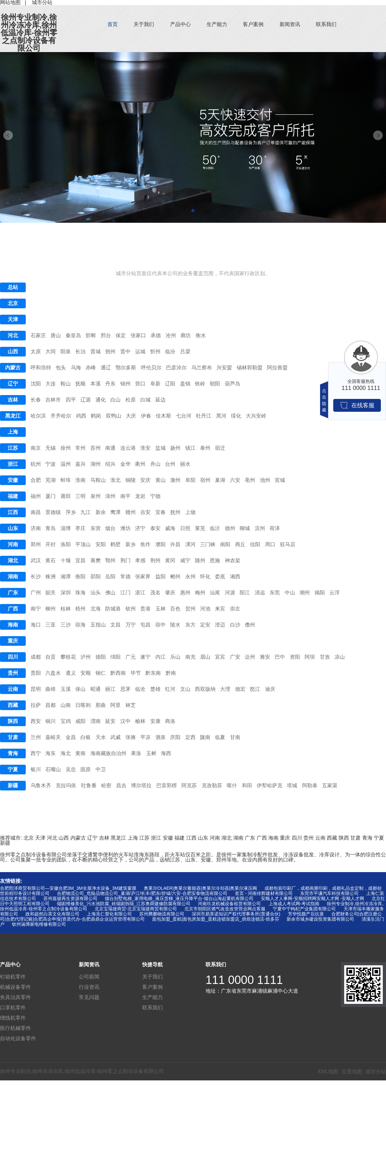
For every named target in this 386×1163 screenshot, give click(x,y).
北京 (13, 303)
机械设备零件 (15, 987)
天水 (101, 737)
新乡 (130, 544)
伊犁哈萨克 (269, 785)
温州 (65, 464)
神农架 (232, 560)
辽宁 (13, 383)
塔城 (292, 785)
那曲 (101, 705)
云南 (13, 689)
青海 (13, 753)
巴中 (280, 657)
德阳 (101, 657)
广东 (13, 592)
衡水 (201, 335)
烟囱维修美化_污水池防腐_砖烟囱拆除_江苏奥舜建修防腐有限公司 (123, 903)
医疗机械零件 (15, 1028)
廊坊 (185, 335)
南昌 (36, 512)
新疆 (13, 785)
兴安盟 (224, 367)
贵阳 (36, 673)
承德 (156, 335)
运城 (140, 351)
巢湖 (220, 480)
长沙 (36, 576)
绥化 (236, 416)
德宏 (240, 689)
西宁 (36, 753)
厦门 (50, 496)
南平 (125, 496)
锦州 (125, 383)
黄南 (80, 753)
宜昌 (80, 560)
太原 (36, 351)
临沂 (215, 528)
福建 (13, 496)
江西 (13, 512)
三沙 (65, 624)
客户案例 (253, 24)
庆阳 (175, 737)
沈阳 (36, 383)
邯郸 (91, 335)
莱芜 (200, 528)
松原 (130, 399)
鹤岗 (96, 416)
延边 (160, 399)
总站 (13, 287)
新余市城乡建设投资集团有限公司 (320, 919)
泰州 (205, 448)
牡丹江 (203, 416)
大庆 (131, 416)
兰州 (36, 737)
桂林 (65, 608)
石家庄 (38, 335)
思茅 (125, 689)
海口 (36, 624)
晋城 (95, 351)
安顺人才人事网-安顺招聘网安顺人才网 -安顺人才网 (312, 898)
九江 (85, 512)
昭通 (95, 689)
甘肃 (13, 737)
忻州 (155, 351)
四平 (71, 399)
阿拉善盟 (277, 367)
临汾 (170, 351)
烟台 (110, 528)
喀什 (232, 785)
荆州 (155, 560)
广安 (235, 657)
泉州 (95, 496)
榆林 (140, 721)
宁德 (155, 496)
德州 (230, 528)
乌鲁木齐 (41, 785)
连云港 (128, 448)
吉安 (145, 512)
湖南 (13, 576)
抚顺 (80, 383)
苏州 (95, 448)
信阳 (255, 544)
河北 (13, 335)
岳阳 (110, 576)
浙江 (13, 464)
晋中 (125, 351)
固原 (85, 769)
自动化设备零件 (18, 1038)
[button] (193, 210)
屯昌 (145, 624)
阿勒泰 (309, 785)
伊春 (146, 416)
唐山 (56, 335)
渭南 (95, 721)
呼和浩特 (41, 367)
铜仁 (101, 673)
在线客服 (357, 405)
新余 (101, 512)
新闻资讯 (290, 24)
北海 (95, 608)
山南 (65, 705)
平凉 (145, 737)
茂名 (155, 592)
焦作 (145, 544)
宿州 (205, 480)
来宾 (220, 608)
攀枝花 (68, 657)
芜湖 (50, 480)
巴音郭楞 (166, 785)
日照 (185, 528)
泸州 (85, 657)
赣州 (130, 512)
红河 (170, 689)
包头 (61, 367)
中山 (290, 592)
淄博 (65, 528)
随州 (200, 560)
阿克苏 (189, 785)
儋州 (250, 624)
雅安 (265, 657)
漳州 (110, 496)
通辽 (106, 367)
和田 (247, 785)
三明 (80, 496)
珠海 (80, 592)
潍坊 (125, 528)
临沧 (140, 689)
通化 (101, 399)
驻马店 (287, 544)
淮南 (80, 480)
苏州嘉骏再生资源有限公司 (70, 898)
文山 (185, 689)
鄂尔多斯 (125, 367)
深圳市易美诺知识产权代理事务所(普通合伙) (236, 913)
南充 (190, 657)
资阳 (295, 657)
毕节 (136, 673)
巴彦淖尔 (176, 367)
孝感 (140, 560)
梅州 (200, 592)
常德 (125, 576)
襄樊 (95, 560)
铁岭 (200, 383)
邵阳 (95, 576)
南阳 (225, 544)
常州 (80, 448)
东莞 (275, 592)
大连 (50, 383)
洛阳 (65, 544)
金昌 (71, 737)
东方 (190, 624)
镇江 (190, 448)
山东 (13, 528)
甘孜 (325, 657)
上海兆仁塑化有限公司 (109, 913)
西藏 (13, 705)
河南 (13, 544)
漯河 (190, 544)
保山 (80, 689)
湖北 (13, 560)
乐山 (175, 657)
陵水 (175, 624)
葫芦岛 (232, 383)
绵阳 (115, 657)
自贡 (50, 657)
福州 (36, 496)
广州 (36, 592)
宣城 (280, 480)
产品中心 (180, 24)
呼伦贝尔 (151, 367)
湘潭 (65, 576)
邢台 (106, 335)
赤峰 (91, 367)
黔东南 (153, 673)
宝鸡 (65, 721)
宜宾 (220, 657)
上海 (13, 432)
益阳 (160, 576)
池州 (265, 480)
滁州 (175, 480)
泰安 (155, 528)
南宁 (36, 608)
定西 (190, 737)
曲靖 (50, 689)
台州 (170, 464)
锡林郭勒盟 (249, 367)
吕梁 (185, 351)
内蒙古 (13, 367)
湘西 (235, 576)
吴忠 (71, 769)
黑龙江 (13, 416)
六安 (235, 480)
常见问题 (89, 997)
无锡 (50, 448)
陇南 (205, 737)
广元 (130, 657)
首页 (112, 24)
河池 (205, 608)
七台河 (183, 416)
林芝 (130, 705)
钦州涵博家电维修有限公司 (39, 924)
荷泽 (275, 528)
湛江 (140, 592)
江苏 (13, 448)
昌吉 (121, 785)
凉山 (340, 657)
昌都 (50, 705)
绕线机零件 (13, 1018)
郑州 (36, 544)
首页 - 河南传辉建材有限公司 (264, 893)
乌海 (76, 367)
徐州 (65, 448)
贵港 (145, 608)
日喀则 (83, 705)
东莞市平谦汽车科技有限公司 (329, 893)
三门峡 (208, 544)
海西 (166, 753)
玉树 (151, 753)
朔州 (110, 351)
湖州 (95, 464)
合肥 (36, 480)
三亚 (50, 624)
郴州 (175, 576)
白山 (115, 399)
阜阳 (190, 480)
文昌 (115, 624)
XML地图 (327, 1071)
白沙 (235, 624)
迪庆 (270, 689)
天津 (13, 319)
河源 (230, 592)
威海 (170, 528)
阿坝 (310, 657)
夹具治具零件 (15, 997)
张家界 (143, 576)
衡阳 (80, 576)
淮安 (145, 448)
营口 (140, 383)
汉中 (125, 721)
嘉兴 (80, 464)
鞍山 (65, 383)
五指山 (98, 624)
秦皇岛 (73, 335)
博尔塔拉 (141, 785)
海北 (65, 753)
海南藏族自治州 (108, 753)
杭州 (36, 464)
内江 (160, 657)
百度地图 (352, 1071)
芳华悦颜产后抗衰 (306, 913)
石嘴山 (53, 769)
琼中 (160, 624)
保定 (120, 335)
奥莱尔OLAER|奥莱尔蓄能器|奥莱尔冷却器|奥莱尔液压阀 (200, 888)
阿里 (115, 705)
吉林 (13, 399)
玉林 (160, 608)
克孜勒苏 (212, 785)
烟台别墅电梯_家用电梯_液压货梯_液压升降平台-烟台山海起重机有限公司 (179, 898)
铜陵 (130, 480)
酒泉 (160, 737)
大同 (50, 351)
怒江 (255, 689)
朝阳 (215, 383)
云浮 (334, 592)
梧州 (80, 608)
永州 (190, 576)
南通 (110, 448)
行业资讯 (89, 987)
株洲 (50, 576)
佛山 (110, 592)
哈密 (106, 785)
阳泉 (65, 351)
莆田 (65, 496)
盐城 (160, 448)
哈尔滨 (38, 416)
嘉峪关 (53, 737)
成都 (36, 657)
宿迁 (220, 448)
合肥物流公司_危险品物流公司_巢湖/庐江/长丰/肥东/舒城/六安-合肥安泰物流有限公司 (142, 893)
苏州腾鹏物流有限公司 (161, 913)
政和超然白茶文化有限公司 (52, 913)
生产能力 (217, 24)
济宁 (140, 528)
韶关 (50, 592)
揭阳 (320, 592)
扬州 (175, 448)
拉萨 (36, 705)
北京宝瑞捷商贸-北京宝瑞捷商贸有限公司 (136, 908)
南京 (36, 448)
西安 (36, 721)
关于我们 (143, 24)
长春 (36, 399)
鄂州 (110, 560)
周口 (270, 544)
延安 (110, 721)
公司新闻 (89, 976)
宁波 (50, 464)
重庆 (13, 641)
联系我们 (326, 24)
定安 (205, 624)
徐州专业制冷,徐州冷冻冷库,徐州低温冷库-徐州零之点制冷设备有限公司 (29, 33)
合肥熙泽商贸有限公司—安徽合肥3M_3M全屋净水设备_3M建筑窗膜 (68, 888)
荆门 (125, 560)
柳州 (50, 608)
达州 (250, 657)
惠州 (185, 592)
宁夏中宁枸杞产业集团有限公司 (304, 908)
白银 (85, 737)
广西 (13, 608)
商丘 (240, 544)
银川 (36, 769)
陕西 (13, 721)
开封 (50, 544)
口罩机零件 (13, 1007)
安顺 (85, 673)
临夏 (220, 737)
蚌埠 (65, 480)
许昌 (175, 544)
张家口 (138, 335)
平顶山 (83, 544)
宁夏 (13, 769)
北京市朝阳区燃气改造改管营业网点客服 (224, 908)
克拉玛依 (66, 785)
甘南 (235, 737)
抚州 (175, 512)
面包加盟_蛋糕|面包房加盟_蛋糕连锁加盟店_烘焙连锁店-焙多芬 (216, 919)
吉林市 (53, 399)
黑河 (221, 416)
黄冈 (170, 560)
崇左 (235, 608)
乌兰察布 (201, 367)
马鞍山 (98, 480)
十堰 (65, 560)
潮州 (304, 592)
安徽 (13, 480)
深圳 (65, 592)
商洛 (170, 721)
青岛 (50, 528)
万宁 (130, 624)
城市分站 (375, 1071)
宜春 (160, 512)
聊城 (245, 528)
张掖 (130, 737)
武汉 (36, 560)
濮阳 (160, 544)
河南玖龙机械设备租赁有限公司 (229, 903)
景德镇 (53, 512)
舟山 (155, 464)
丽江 (110, 689)
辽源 (85, 399)
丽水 (185, 464)
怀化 (205, 576)
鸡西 (81, 416)
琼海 (80, 624)
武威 (115, 737)
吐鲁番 (88, 785)
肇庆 (170, 592)
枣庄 (80, 528)
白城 (145, 399)
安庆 (145, 480)
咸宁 (185, 560)
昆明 (36, 689)
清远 (260, 592)
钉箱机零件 (13, 976)
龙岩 (140, 496)
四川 (13, 657)
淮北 (115, 480)
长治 (80, 351)
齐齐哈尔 (61, 416)
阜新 (155, 383)
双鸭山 (113, 416)
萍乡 (71, 512)
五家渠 (329, 785)
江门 (125, 592)
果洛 (136, 753)
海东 (50, 753)
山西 (13, 351)
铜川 (50, 721)
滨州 (260, 528)
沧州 (171, 335)
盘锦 (185, 383)
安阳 (101, 544)
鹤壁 (115, 544)
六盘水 (53, 673)
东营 (95, 528)
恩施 (215, 560)
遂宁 (145, 657)
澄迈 (220, 624)
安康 (155, 721)
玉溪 (65, 689)
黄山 (160, 480)
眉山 (205, 657)
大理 (225, 689)
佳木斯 (163, 416)
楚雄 (155, 689)
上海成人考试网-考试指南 (294, 903)
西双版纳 (205, 689)
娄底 (220, 576)
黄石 (50, 560)
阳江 (245, 592)
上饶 (190, 512)
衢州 (140, 464)
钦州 (130, 608)
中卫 (101, 769)
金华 (125, 464)
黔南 (171, 673)
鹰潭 (115, 512)
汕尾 (215, 592)
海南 (13, 624)
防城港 (113, 608)
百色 (175, 608)
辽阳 (170, 383)
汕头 (95, 592)
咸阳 (80, 721)
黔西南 (118, 673)
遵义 (71, 673)
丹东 (110, 383)
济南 (36, 528)
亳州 (250, 480)
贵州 (13, 673)
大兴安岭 (256, 416)
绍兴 (110, 464)
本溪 (95, 383)
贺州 (190, 608)
